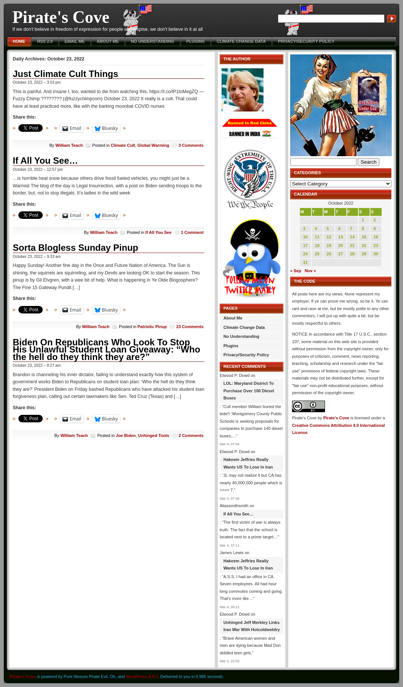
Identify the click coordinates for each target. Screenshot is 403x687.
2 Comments (191, 435)
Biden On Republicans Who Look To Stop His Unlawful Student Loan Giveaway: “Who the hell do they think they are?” (106, 349)
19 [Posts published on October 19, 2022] (329, 245)
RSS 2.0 (44, 41)
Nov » (310, 270)
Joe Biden (126, 435)
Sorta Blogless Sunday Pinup (75, 248)
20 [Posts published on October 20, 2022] (340, 245)
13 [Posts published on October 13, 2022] (340, 237)
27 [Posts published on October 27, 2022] (340, 254)
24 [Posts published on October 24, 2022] (305, 254)
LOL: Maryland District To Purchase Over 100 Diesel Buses (248, 390)
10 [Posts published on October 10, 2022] (305, 237)
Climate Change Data (241, 41)
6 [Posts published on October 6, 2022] (339, 228)
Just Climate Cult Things (65, 74)
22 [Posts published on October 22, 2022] (364, 245)
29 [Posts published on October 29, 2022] (364, 254)
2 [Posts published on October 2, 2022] (374, 220)
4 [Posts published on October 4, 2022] (316, 228)
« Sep (295, 270)
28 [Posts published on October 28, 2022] (352, 254)
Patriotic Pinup (152, 326)
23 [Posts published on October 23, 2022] (375, 245)
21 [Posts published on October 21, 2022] (352, 245)
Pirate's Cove (60, 17)
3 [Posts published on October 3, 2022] (304, 228)
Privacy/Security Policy (306, 41)
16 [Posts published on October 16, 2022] (375, 237)
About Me (108, 41)
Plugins (195, 41)
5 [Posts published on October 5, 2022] (328, 228)
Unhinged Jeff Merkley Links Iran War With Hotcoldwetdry (251, 626)
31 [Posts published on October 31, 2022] (305, 262)
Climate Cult (123, 145)
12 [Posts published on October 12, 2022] (329, 237)
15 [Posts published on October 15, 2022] (364, 237)
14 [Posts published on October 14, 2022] (352, 237)
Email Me (74, 41)
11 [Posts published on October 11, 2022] (317, 237)
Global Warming (153, 145)
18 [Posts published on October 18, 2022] (317, 245)
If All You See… (45, 160)
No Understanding (152, 41)
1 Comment (192, 232)
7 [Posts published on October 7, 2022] (351, 228)
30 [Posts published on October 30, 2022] (375, 254)
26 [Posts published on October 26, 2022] (329, 254)
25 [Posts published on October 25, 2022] (317, 254)
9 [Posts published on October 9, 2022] (374, 228)
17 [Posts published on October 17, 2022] (305, 245)
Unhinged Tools (153, 435)
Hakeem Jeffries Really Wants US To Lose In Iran (248, 463)
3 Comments (191, 145)
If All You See (158, 232)
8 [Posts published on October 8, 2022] (363, 228)
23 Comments (190, 326)
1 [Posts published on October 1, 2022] (363, 220)
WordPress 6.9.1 (142, 676)
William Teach (69, 145)
